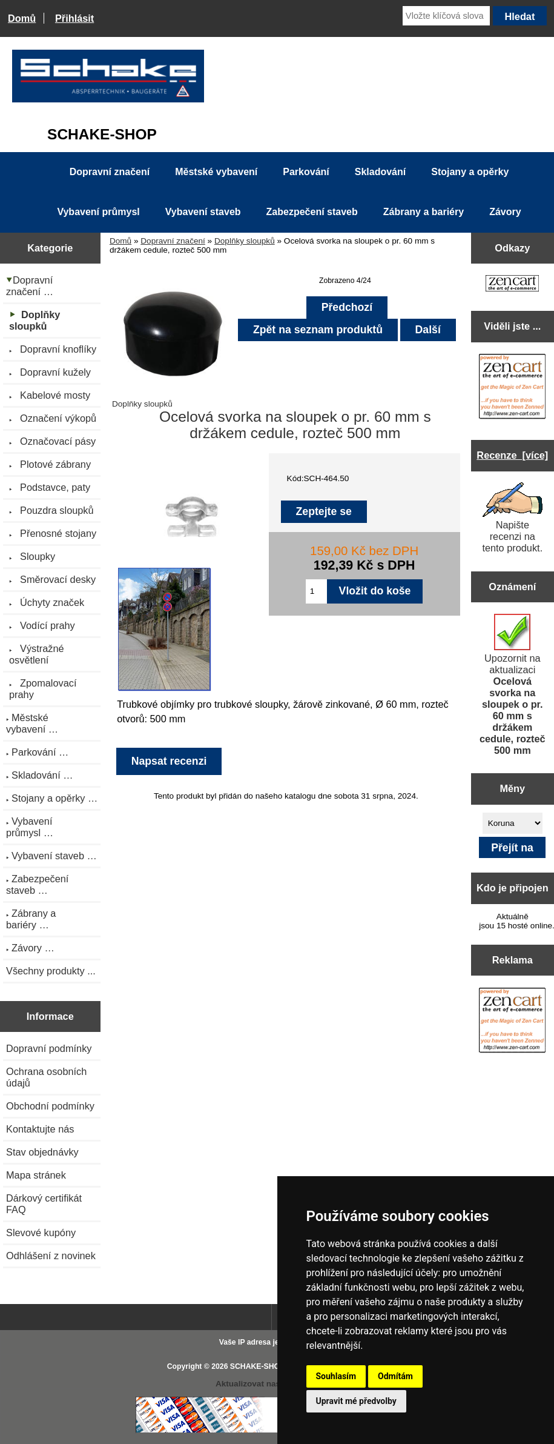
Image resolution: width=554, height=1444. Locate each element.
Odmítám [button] (395, 1376)
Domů (22, 18)
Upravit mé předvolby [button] (356, 1401)
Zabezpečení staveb (312, 212)
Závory (505, 212)
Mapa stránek (36, 1175)
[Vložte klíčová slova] (446, 15)
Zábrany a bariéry (423, 212)
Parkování (306, 172)
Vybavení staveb (203, 212)
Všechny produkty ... (51, 970)
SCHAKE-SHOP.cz (262, 1366)
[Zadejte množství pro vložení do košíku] (316, 591)
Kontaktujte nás (40, 1128)
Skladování (380, 172)
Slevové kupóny (41, 1232)
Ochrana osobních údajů (46, 1077)
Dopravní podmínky (48, 1048)
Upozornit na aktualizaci (513, 685)
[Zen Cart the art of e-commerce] (512, 284)
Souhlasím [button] (336, 1376)
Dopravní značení (172, 240)
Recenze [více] (512, 455)
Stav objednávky (42, 1151)
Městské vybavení (216, 172)
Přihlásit (74, 18)
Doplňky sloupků (244, 240)
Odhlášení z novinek (51, 1255)
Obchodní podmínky (50, 1105)
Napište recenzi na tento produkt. (512, 517)
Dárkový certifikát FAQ (44, 1204)
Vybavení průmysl (98, 212)
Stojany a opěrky (470, 172)
